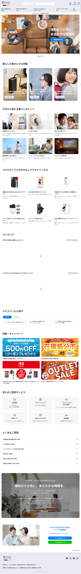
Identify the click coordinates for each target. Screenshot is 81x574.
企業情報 (4, 567)
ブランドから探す (12, 564)
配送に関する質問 (40, 453)
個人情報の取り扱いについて (13, 567)
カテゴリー (7, 317)
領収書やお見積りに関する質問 (40, 463)
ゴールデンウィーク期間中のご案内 (40, 13)
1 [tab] (38, 56)
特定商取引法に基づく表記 (25, 567)
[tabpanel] (40, 34)
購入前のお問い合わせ (21, 564)
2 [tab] (39, 56)
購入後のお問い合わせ (31, 564)
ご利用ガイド (5, 564)
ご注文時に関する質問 (40, 444)
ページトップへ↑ (75, 550)
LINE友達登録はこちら (60, 542)
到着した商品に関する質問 (40, 458)
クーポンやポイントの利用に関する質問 (40, 449)
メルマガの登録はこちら (60, 538)
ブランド (16, 317)
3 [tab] (41, 56)
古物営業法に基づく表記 (36, 567)
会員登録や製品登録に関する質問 (40, 439)
